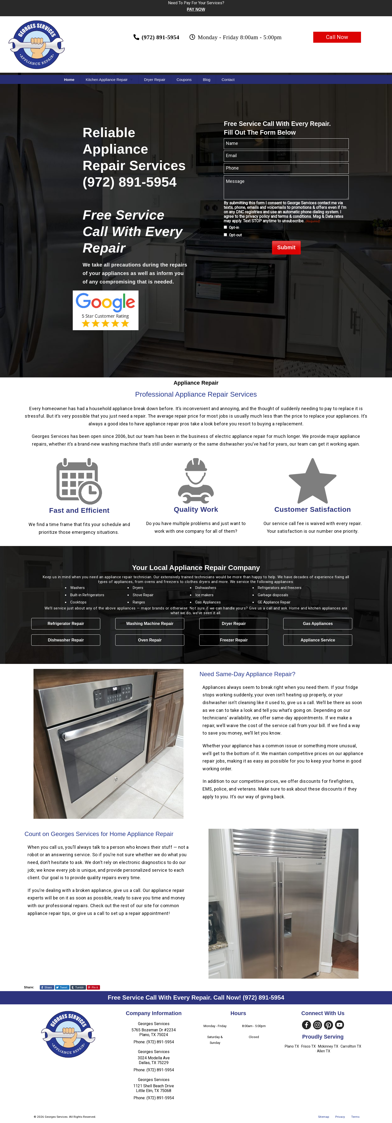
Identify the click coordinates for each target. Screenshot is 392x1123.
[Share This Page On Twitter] (62, 987)
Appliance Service (317, 640)
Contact (228, 79)
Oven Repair (150, 640)
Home (69, 79)
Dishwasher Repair (66, 640)
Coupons (184, 79)
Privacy (340, 1117)
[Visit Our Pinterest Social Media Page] (328, 1025)
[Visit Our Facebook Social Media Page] (306, 1025)
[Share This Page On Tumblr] (78, 987)
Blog (206, 79)
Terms (355, 1117)
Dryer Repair (154, 79)
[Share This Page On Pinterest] (93, 987)
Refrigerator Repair (66, 623)
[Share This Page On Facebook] (47, 987)
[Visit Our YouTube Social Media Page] (339, 1025)
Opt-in (234, 227)
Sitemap (323, 1117)
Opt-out (235, 235)
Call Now (337, 37)
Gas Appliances (318, 623)
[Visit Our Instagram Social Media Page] (317, 1025)
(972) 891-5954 (263, 997)
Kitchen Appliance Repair (107, 79)
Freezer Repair (234, 640)
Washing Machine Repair (150, 623)
